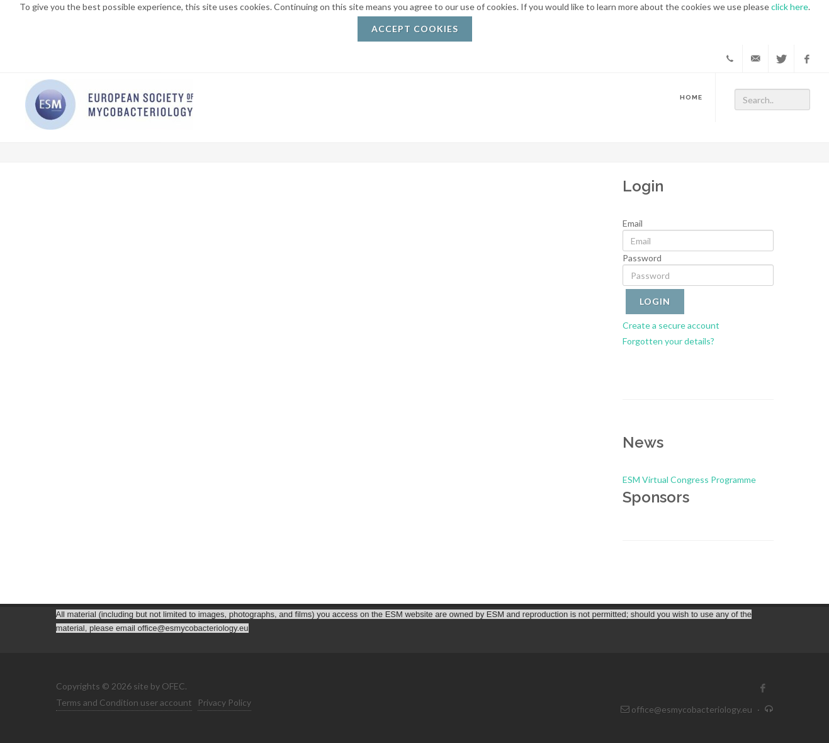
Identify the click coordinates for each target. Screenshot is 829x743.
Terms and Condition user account (124, 702)
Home (691, 97)
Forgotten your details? (668, 341)
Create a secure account (671, 325)
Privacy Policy (224, 702)
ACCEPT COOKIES (414, 28)
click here (789, 6)
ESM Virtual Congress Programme (689, 479)
